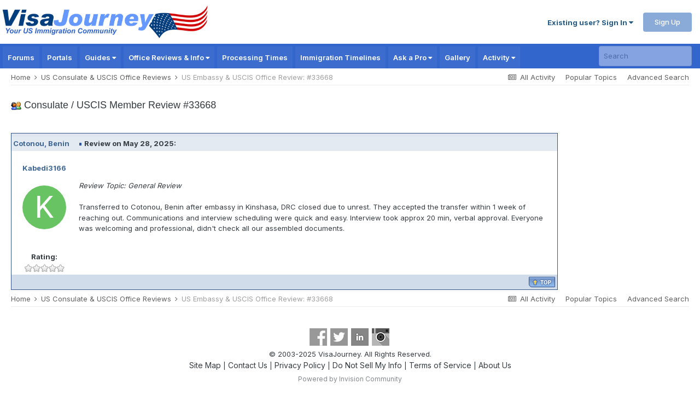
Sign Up (667, 22)
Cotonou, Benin (41, 143)
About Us (495, 365)
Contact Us (247, 365)
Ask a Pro (412, 57)
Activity (499, 57)
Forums (21, 57)
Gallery (457, 57)
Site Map (205, 365)
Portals (59, 57)
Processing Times (255, 57)
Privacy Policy (300, 365)
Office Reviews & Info (169, 57)
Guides (100, 57)
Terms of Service (440, 365)
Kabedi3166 (44, 168)
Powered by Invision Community (350, 379)
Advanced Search (658, 77)
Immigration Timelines (340, 57)
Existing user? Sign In (590, 22)
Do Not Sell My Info (367, 365)
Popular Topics (591, 77)
